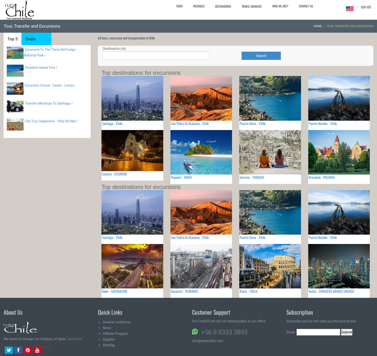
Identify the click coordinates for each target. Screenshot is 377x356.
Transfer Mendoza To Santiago (47, 103)
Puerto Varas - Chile (252, 123)
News (107, 328)
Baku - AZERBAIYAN (114, 291)
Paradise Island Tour (40, 67)
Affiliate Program (115, 334)
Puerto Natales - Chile (323, 123)
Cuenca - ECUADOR (114, 173)
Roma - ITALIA (249, 291)
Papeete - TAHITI (181, 177)
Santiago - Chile (112, 123)
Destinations (223, 6)
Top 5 (12, 39)
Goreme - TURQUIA (252, 177)
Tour (179, 6)
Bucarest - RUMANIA (184, 291)
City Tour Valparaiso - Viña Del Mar (50, 121)
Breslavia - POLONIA (322, 177)
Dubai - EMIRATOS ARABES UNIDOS (331, 291)
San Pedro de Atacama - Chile (190, 123)
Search (261, 56)
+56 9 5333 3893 (224, 332)
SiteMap (109, 345)
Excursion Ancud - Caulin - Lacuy (49, 85)
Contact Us (306, 6)
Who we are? (280, 6)
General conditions (117, 322)
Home (318, 26)
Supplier (109, 339)
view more (74, 339)
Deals (30, 39)
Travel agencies (252, 6)
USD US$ (366, 7)
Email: (313, 332)
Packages (199, 6)
